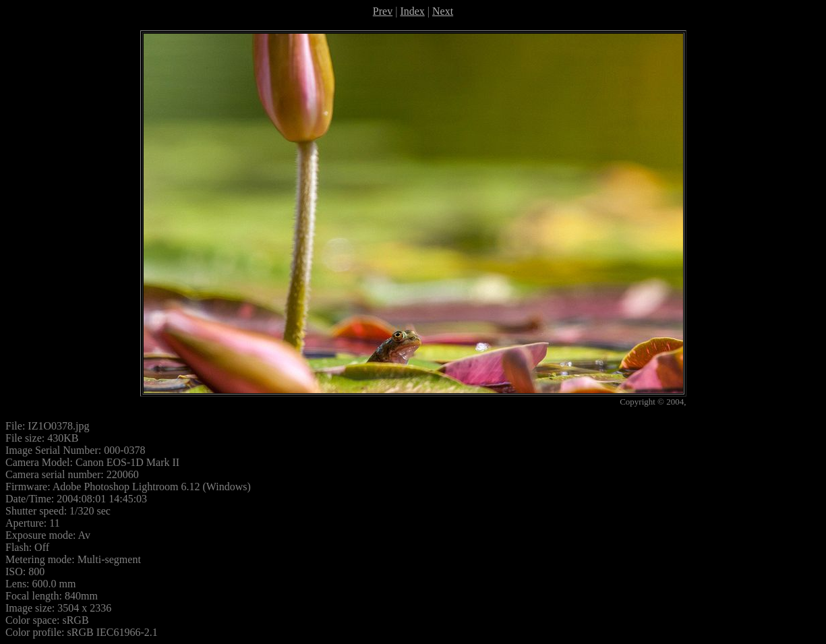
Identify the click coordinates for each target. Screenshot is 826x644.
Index (412, 11)
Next (442, 11)
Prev (382, 11)
